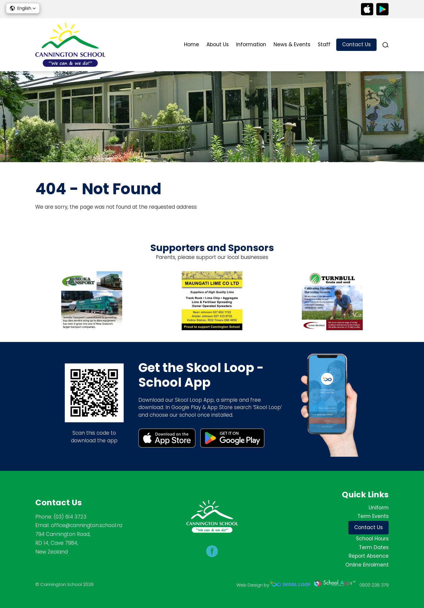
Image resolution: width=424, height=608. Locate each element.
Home (191, 44)
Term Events (373, 516)
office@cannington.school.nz (86, 525)
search (385, 45)
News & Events (292, 44)
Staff (324, 44)
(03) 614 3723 (70, 516)
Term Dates (374, 547)
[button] (23, 8)
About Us (217, 44)
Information (251, 44)
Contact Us (356, 44)
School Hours (372, 538)
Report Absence (369, 555)
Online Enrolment (367, 564)
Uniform (379, 507)
